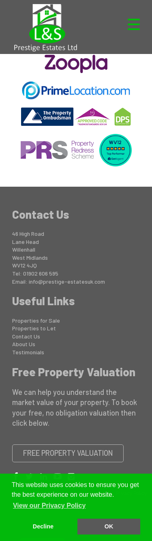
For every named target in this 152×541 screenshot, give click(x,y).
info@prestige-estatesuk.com (67, 281)
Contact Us (26, 336)
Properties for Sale (36, 320)
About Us (23, 344)
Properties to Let (34, 328)
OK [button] (109, 526)
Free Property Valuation (68, 452)
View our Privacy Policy (49, 505)
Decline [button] (43, 526)
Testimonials (28, 352)
